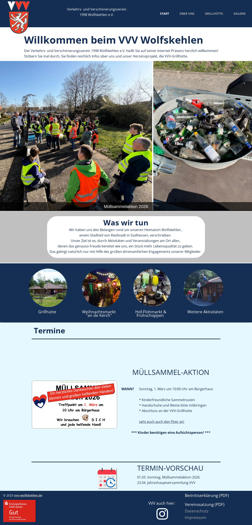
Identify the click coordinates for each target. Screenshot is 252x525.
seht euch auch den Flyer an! (161, 421)
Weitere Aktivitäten (205, 311)
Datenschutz (197, 511)
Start (164, 14)
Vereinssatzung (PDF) (205, 504)
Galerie (240, 14)
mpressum (196, 517)
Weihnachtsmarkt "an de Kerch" (99, 313)
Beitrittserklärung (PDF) (207, 495)
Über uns (187, 14)
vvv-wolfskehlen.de (28, 495)
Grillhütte (214, 14)
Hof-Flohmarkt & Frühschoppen (150, 313)
